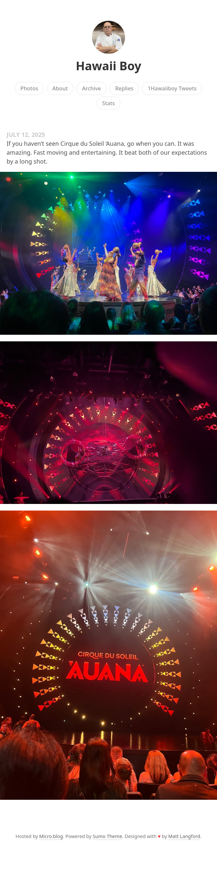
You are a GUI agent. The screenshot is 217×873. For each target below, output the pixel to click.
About (60, 88)
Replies (124, 88)
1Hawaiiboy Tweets (172, 88)
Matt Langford (184, 836)
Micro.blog (51, 836)
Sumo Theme (107, 836)
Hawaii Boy (108, 66)
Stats (108, 103)
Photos (29, 88)
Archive (91, 88)
